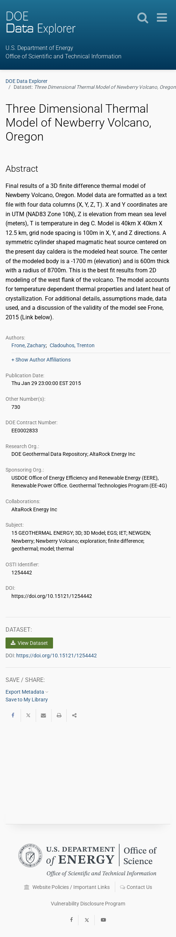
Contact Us (136, 887)
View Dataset (29, 643)
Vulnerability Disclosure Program (88, 904)
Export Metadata (27, 692)
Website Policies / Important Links (67, 887)
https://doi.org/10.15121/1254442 (56, 655)
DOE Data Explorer (26, 81)
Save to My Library (27, 699)
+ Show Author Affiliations (41, 360)
